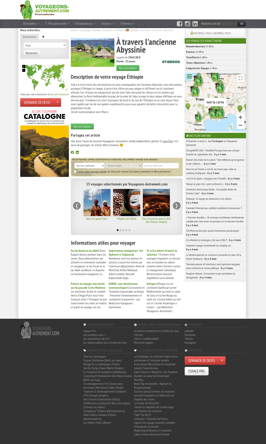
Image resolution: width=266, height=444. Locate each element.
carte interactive (61, 94)
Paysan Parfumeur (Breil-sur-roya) (102, 360)
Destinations (85, 23)
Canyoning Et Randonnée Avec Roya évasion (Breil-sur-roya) (107, 378)
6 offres (196, 57)
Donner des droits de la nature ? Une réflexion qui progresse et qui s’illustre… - (215, 161)
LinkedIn (189, 331)
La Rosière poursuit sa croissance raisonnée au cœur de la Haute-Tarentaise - (213, 256)
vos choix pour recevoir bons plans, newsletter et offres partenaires (122, 171)
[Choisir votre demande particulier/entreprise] (57, 102)
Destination (29, 37)
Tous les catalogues (94, 356)
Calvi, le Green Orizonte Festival (151, 434)
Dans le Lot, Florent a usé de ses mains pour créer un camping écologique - (211, 171)
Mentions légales (143, 342)
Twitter (189, 339)
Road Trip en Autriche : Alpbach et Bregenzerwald (152, 385)
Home (74, 30)
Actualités (31, 23)
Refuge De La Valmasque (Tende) (101, 364)
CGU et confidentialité (146, 339)
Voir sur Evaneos (128, 68)
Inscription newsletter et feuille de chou (156, 331)
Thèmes (127, 23)
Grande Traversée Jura (146, 368)
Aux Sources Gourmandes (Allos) (101, 399)
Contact (138, 335)
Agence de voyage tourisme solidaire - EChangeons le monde (155, 424)
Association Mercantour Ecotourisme (155, 364)
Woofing (138, 380)
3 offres (199, 62)
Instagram (190, 342)
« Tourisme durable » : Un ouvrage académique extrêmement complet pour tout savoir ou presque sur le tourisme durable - (215, 221)
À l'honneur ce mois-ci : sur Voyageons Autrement (211, 143)
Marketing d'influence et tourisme (153, 430)
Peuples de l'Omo (126, 219)
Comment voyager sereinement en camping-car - (209, 247)
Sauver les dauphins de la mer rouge (154, 407)
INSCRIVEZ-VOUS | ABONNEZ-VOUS (212, 33)
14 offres (195, 52)
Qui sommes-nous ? (94, 335)
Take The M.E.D (142, 415)
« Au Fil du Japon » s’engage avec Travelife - (213, 178)
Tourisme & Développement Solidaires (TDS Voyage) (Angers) (104, 393)
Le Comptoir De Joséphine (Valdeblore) (104, 372)
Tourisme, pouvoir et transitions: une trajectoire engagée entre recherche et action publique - (213, 266)
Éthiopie (134, 30)
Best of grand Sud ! (97, 219)
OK (241, 24)
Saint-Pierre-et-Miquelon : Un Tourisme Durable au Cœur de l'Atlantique (156, 374)
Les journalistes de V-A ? (96, 339)
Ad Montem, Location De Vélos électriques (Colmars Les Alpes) (106, 405)
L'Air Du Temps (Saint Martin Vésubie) (103, 368)
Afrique (119, 30)
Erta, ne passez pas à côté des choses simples (156, 220)
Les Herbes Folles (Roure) (97, 423)
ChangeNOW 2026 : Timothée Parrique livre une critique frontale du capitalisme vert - (212, 152)
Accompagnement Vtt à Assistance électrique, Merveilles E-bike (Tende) (103, 385)
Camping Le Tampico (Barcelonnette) (104, 411)
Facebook (190, 335)
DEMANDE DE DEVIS (37, 102)
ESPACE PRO (197, 371)
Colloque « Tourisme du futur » (151, 419)
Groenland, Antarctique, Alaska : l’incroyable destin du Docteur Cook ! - (211, 191)
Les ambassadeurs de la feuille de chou (105, 342)
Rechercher (32, 53)
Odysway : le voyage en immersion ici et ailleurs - (209, 200)
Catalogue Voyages (90, 30)
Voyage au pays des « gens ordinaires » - (211, 184)
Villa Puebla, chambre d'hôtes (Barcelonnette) (99, 417)
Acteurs (108, 23)
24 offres (200, 46)
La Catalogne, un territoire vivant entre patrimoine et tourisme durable (155, 358)
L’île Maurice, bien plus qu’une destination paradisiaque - (213, 232)
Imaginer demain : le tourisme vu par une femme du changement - (210, 275)
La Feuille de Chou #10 (146, 403)
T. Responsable (57, 23)
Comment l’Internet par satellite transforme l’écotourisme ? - (214, 210)
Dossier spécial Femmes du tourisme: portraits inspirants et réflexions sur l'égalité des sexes (154, 395)
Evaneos (108, 30)
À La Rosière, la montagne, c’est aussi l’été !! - (213, 240)
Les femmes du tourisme (148, 411)
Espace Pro (89, 331)
